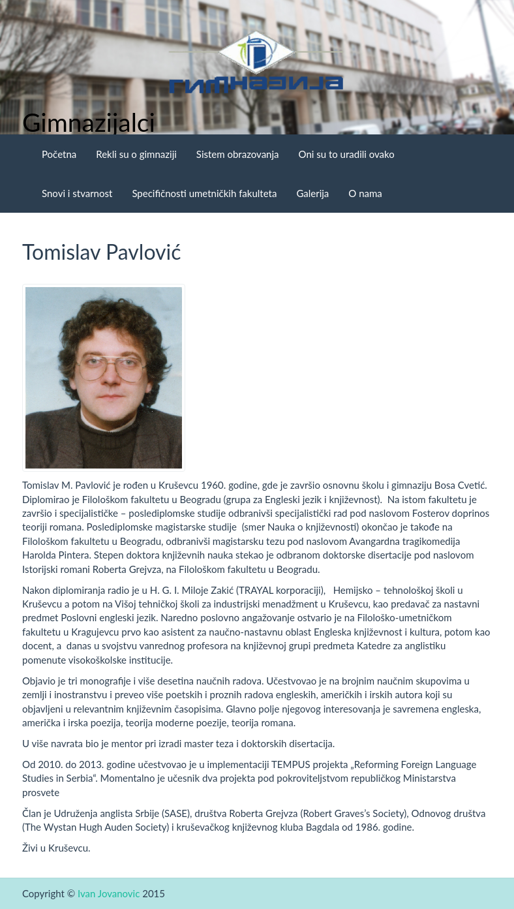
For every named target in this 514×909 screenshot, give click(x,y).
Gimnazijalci (88, 122)
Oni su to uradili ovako (347, 154)
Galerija (312, 193)
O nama (365, 193)
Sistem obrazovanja (237, 154)
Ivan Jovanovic (109, 893)
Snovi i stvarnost (77, 193)
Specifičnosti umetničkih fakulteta (204, 193)
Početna (59, 154)
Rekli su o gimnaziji (136, 154)
